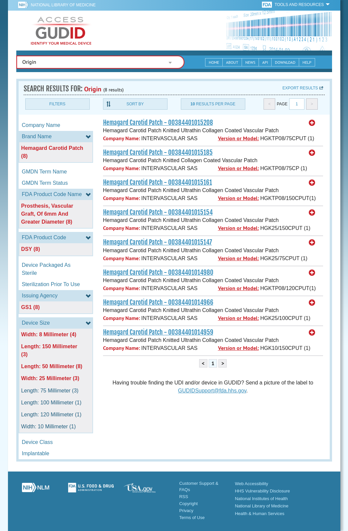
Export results (300, 88)
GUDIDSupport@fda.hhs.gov (212, 390)
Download (285, 62)
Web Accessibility (251, 483)
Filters (57, 104)
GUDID (61, 31)
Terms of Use (192, 517)
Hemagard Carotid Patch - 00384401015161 (157, 182)
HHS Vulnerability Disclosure (262, 490)
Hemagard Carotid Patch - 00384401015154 (158, 212)
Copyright (188, 503)
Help (306, 62)
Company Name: (121, 138)
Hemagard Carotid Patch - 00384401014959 (158, 332)
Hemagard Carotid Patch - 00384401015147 (157, 242)
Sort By (135, 104)
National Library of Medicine (63, 5)
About (232, 62)
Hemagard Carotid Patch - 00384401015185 (158, 153)
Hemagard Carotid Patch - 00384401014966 (158, 302)
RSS (183, 496)
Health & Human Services (260, 513)
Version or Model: (238, 138)
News (250, 62)
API (265, 62)
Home (214, 62)
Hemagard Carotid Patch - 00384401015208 (158, 123)
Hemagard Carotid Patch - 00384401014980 (158, 272)
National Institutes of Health (261, 498)
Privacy (186, 510)
